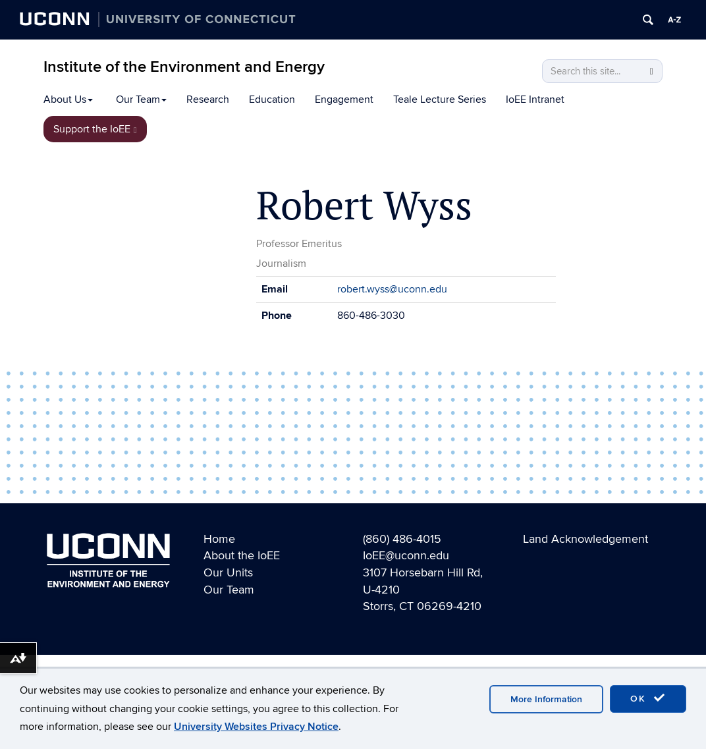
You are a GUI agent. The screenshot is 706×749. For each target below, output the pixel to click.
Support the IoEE (95, 129)
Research (207, 99)
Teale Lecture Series (439, 99)
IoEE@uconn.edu (406, 556)
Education (272, 99)
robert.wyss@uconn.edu (392, 289)
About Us (68, 99)
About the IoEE (242, 556)
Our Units (228, 573)
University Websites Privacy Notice (256, 726)
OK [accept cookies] (648, 698)
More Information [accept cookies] (546, 699)
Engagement (344, 99)
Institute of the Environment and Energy (184, 66)
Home (219, 539)
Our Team (141, 99)
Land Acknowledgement (585, 539)
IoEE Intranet (535, 99)
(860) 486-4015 (402, 539)
